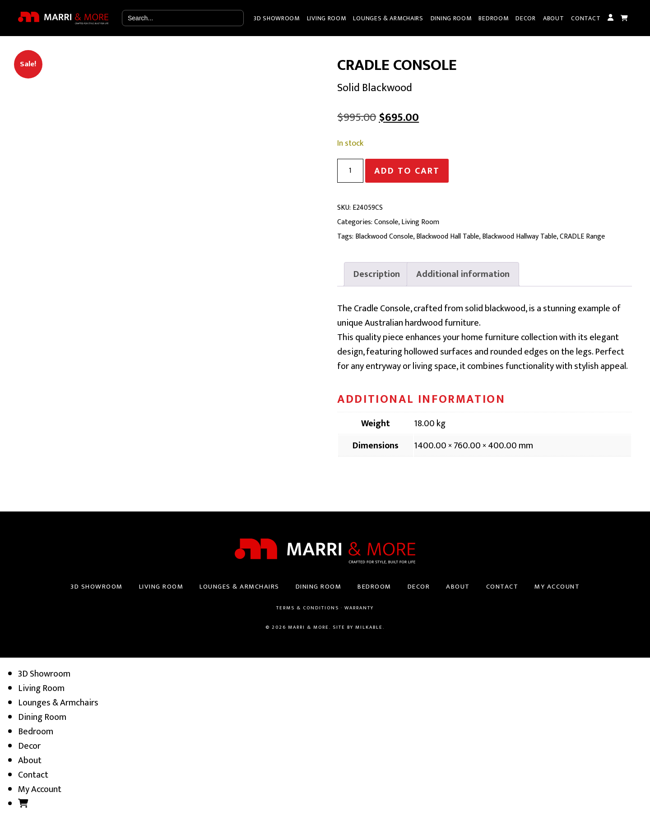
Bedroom (493, 18)
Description (376, 274)
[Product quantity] (350, 171)
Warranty (359, 608)
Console (386, 222)
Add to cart (407, 171)
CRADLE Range (582, 236)
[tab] (376, 274)
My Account (610, 18)
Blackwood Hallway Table (519, 236)
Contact (585, 18)
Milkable (369, 627)
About (553, 18)
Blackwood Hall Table (447, 236)
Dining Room (451, 18)
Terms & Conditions (307, 608)
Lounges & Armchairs (388, 18)
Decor (525, 18)
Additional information (463, 274)
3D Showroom (277, 18)
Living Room (326, 18)
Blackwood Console (384, 236)
